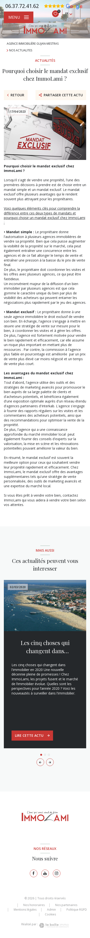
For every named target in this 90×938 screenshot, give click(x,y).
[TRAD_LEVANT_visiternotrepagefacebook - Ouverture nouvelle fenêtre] (33, 873)
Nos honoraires (34, 905)
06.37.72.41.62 (22, 6)
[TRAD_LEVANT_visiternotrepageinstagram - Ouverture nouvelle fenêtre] (56, 873)
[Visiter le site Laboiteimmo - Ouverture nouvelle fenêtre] (53, 925)
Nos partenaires (66, 905)
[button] (50, 762)
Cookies (50, 914)
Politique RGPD (76, 910)
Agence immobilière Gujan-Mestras (33, 44)
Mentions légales (25, 910)
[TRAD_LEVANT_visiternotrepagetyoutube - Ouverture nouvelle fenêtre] (45, 873)
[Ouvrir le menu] (18, 17)
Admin (51, 910)
